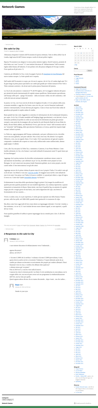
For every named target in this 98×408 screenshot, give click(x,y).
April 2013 (78, 332)
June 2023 (78, 166)
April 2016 (78, 273)
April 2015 (78, 291)
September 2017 (79, 267)
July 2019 (78, 251)
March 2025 (78, 128)
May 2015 (78, 289)
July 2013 (78, 327)
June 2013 (78, 329)
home (18, 225)
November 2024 (79, 136)
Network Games (13, 6)
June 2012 (78, 351)
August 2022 (79, 184)
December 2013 (79, 320)
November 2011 (79, 363)
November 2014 (79, 300)
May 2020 (78, 233)
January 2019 (79, 262)
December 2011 (79, 361)
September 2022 (79, 183)
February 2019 (79, 260)
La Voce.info (79, 392)
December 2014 (79, 298)
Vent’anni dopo (9, 44)
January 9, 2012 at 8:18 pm (17, 241)
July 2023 (78, 165)
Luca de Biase (79, 370)
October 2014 (79, 302)
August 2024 (79, 141)
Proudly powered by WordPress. (83, 403)
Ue (45, 225)
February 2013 (79, 336)
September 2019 (79, 248)
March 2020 (78, 237)
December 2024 (79, 134)
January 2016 (79, 278)
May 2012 (78, 352)
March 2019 (78, 258)
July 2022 (78, 186)
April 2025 (78, 127)
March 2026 (78, 107)
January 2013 (79, 338)
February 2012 (79, 358)
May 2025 (78, 125)
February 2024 (79, 152)
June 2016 (78, 269)
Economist (32, 225)
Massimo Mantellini (80, 372)
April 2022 (78, 192)
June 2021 (78, 210)
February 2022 (79, 195)
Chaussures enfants (80, 94)
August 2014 (79, 305)
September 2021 (79, 204)
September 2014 (79, 304)
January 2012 (79, 360)
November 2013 (79, 322)
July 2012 (78, 349)
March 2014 (78, 314)
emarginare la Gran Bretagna (53, 74)
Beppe (17, 285)
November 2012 (79, 341)
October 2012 (79, 343)
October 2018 (79, 264)
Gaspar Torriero (79, 369)
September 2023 (79, 161)
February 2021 (79, 217)
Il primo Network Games (82, 387)
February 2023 (79, 174)
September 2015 (79, 284)
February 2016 (79, 276)
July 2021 (78, 208)
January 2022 (79, 197)
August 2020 (79, 228)
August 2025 (79, 119)
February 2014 (79, 316)
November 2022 (79, 179)
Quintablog (78, 381)
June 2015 (78, 287)
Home (6, 37)
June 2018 (78, 266)
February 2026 (79, 109)
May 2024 (78, 146)
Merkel (38, 225)
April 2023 (78, 170)
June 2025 (78, 123)
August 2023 (79, 163)
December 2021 (79, 199)
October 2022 (79, 181)
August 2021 (79, 206)
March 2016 (78, 275)
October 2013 (79, 323)
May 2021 (78, 211)
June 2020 (78, 231)
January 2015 (79, 296)
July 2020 (78, 230)
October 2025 (79, 116)
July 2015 (78, 286)
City (28, 225)
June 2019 (78, 253)
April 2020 (78, 235)
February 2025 (79, 130)
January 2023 (79, 175)
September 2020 (79, 226)
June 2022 (78, 188)
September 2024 (79, 139)
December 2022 (79, 177)
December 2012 (79, 340)
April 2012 (78, 354)
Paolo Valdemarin (80, 374)
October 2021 (79, 202)
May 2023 (78, 168)
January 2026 (79, 110)
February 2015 (79, 295)
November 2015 (79, 282)
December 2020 (79, 221)
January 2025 (79, 132)
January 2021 (79, 219)
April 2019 (78, 257)
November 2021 (79, 201)
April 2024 (78, 148)
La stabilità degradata (61, 44)
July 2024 (78, 143)
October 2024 (79, 137)
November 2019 (79, 244)
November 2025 (79, 114)
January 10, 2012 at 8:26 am (22, 287)
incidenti (89, 94)
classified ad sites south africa (83, 90)
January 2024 (79, 154)
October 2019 (79, 246)
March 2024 (78, 150)
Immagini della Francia (81, 92)
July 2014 (78, 307)
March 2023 (78, 172)
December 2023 (79, 155)
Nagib (77, 89)
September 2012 (79, 345)
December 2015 (79, 280)
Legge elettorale (79, 78)
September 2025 (79, 118)
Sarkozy (42, 225)
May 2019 (78, 255)
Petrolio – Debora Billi (81, 376)
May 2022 (78, 190)
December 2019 (79, 242)
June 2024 (78, 145)
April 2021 (78, 213)
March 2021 (78, 215)
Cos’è (11, 37)
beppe (22, 51)
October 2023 (79, 159)
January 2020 (79, 240)
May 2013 (78, 331)
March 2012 (78, 356)
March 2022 (78, 193)
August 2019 (79, 249)
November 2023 (79, 157)
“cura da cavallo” (33, 173)
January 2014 (79, 318)
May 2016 (78, 271)
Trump (77, 80)
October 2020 (79, 224)
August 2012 (79, 347)
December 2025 (79, 112)
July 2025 (78, 121)
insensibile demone (30, 177)
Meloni (77, 76)
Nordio (77, 83)
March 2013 (78, 334)
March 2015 (78, 293)
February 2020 (79, 239)
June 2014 (78, 309)
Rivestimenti (83, 89)
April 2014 (78, 313)
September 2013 (79, 325)
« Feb (75, 65)
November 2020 (79, 222)
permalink (57, 225)
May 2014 (78, 311)
